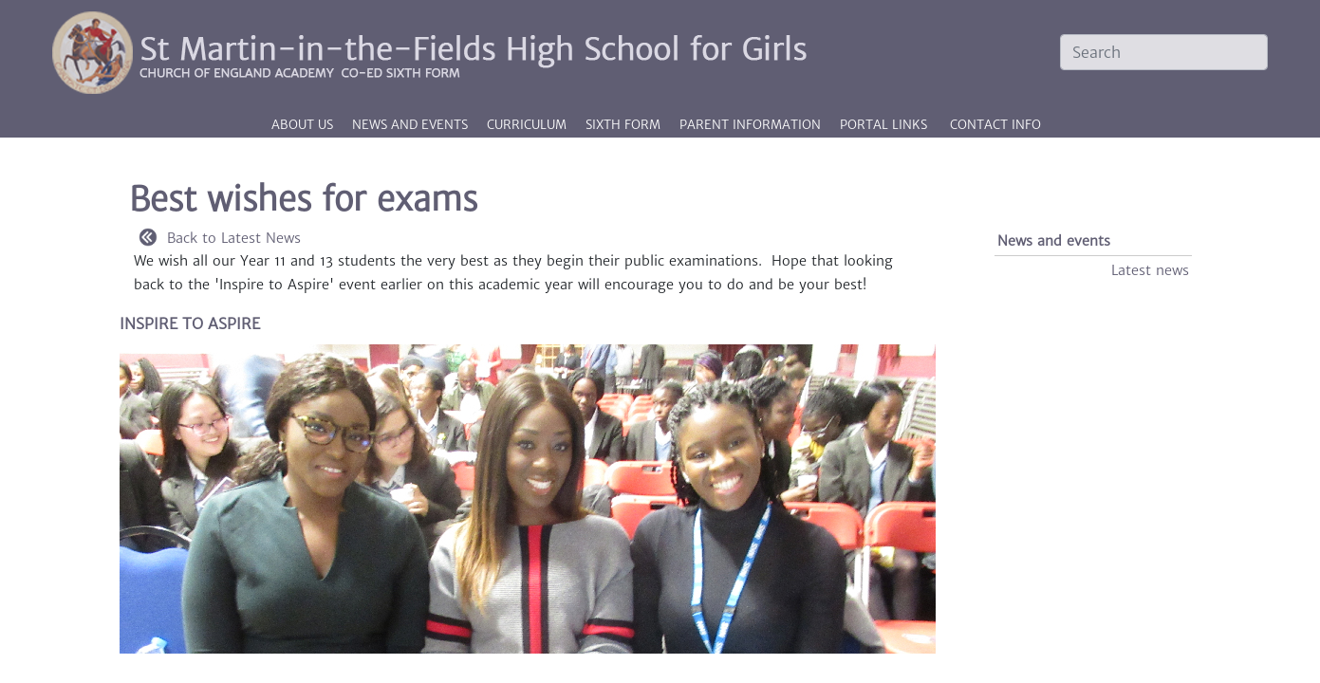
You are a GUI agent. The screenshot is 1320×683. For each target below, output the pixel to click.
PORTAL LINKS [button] (883, 125)
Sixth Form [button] (625, 125)
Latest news (1150, 270)
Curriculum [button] (528, 125)
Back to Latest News (220, 238)
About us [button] (304, 125)
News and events (1053, 240)
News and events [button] (412, 125)
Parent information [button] (752, 125)
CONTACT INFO (995, 125)
